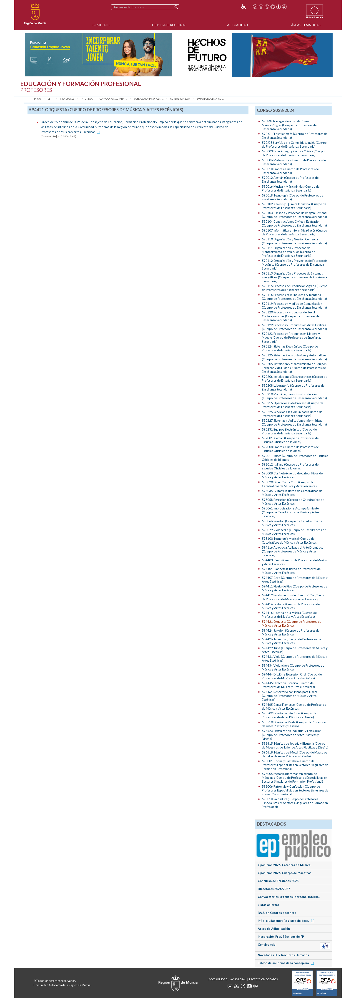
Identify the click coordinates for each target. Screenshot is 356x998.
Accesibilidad (217, 979)
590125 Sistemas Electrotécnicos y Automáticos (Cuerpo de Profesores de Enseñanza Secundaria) (294, 357)
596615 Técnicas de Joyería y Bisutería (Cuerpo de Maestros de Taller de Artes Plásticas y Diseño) (295, 745)
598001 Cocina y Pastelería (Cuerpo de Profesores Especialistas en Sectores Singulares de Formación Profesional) (295, 765)
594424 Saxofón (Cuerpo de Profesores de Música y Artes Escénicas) (290, 632)
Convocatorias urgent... (148, 99)
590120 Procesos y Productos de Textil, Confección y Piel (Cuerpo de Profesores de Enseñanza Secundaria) (290, 316)
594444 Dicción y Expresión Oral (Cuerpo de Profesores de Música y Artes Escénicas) (292, 676)
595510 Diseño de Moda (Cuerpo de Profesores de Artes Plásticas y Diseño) (294, 724)
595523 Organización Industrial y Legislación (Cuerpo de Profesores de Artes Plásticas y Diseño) (291, 734)
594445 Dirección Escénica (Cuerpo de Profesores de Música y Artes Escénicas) (288, 685)
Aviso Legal (238, 979)
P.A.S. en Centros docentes (277, 913)
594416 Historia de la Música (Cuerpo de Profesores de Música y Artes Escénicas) (289, 614)
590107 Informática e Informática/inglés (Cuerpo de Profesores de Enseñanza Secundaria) (294, 232)
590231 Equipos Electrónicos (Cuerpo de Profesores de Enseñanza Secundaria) (289, 431)
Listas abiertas (268, 905)
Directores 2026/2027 (274, 889)
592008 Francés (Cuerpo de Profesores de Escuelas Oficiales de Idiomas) (290, 449)
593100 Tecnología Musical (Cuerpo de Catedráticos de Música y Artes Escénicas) (290, 540)
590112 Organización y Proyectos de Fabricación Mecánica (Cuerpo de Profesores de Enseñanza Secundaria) (295, 264)
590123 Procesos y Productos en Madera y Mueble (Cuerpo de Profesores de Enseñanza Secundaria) (291, 337)
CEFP (50, 99)
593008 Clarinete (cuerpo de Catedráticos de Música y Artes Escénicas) (292, 475)
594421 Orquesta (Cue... (210, 99)
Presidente (101, 25)
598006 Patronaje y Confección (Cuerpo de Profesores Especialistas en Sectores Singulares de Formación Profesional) (295, 790)
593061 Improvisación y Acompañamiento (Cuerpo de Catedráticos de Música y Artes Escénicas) (290, 512)
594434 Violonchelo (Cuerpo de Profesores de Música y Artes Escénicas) (293, 667)
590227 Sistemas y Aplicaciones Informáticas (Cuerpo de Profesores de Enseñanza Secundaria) (294, 422)
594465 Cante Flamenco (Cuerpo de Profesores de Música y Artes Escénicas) (294, 706)
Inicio (37, 99)
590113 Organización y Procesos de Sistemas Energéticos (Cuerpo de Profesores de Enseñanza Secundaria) (294, 277)
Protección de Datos (263, 979)
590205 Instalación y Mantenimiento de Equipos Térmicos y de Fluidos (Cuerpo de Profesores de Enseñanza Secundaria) (294, 367)
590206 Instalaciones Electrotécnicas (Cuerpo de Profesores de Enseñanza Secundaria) (294, 378)
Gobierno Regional (169, 25)
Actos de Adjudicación (274, 928)
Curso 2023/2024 (180, 99)
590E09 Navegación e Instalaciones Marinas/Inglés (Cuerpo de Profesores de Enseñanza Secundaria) (289, 125)
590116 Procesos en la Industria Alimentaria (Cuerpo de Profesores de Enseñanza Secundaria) (294, 296)
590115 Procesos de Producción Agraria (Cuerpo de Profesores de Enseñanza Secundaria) (295, 288)
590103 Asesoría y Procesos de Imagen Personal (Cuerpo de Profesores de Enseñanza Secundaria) (294, 215)
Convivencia (266, 944)
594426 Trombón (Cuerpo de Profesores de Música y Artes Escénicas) (291, 641)
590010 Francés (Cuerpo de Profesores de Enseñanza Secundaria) (290, 171)
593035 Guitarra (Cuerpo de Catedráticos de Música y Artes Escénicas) (292, 492)
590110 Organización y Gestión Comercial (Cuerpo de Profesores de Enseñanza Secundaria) (294, 241)
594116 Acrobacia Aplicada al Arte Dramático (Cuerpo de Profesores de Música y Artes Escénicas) (292, 551)
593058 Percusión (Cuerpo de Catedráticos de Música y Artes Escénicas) (293, 501)
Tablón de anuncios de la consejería (286, 963)
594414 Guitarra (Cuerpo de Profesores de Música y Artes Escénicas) (291, 606)
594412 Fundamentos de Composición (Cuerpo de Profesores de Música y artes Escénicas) (294, 597)
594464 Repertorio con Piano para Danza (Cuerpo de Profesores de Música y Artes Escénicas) (290, 695)
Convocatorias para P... (113, 99)
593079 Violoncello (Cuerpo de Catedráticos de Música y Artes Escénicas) (294, 532)
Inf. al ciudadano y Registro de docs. (287, 920)
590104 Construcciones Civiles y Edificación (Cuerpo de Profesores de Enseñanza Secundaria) (294, 223)
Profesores (67, 99)
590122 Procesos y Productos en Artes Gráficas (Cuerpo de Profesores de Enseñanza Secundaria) (294, 327)
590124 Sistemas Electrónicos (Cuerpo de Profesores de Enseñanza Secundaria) (290, 348)
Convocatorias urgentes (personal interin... (289, 897)
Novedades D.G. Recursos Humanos (283, 955)
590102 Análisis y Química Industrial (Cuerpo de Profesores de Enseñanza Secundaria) (294, 206)
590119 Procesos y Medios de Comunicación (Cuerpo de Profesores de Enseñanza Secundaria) (294, 305)
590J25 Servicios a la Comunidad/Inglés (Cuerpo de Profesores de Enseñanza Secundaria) (294, 144)
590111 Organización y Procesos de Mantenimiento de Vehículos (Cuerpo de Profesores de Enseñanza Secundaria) (288, 251)
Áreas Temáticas (306, 25)
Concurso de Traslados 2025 (278, 881)
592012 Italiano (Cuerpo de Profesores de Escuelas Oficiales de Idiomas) (290, 466)
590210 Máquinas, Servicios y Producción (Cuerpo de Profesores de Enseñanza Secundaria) (294, 396)
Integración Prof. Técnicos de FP (281, 936)
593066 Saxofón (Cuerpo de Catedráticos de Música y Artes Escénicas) (292, 523)
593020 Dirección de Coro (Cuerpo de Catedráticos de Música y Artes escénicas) (290, 484)
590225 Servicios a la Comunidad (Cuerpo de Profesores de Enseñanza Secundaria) (292, 414)
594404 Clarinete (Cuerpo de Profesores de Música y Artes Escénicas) (291, 571)
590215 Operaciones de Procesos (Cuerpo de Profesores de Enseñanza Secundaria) (292, 405)
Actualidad (237, 25)
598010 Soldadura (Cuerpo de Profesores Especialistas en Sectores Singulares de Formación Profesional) (295, 803)
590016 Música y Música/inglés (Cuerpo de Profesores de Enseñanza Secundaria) (290, 188)
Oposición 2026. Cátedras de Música (284, 865)
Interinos (87, 99)
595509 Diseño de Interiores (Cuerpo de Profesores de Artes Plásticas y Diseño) (289, 715)
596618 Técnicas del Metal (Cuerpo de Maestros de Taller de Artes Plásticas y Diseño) (294, 754)
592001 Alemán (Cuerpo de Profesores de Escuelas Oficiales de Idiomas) (290, 440)
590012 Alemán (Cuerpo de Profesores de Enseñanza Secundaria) (290, 179)
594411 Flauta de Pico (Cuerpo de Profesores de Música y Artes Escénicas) (294, 588)
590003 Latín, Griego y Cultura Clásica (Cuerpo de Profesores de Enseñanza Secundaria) (293, 153)
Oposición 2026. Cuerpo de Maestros (284, 873)
